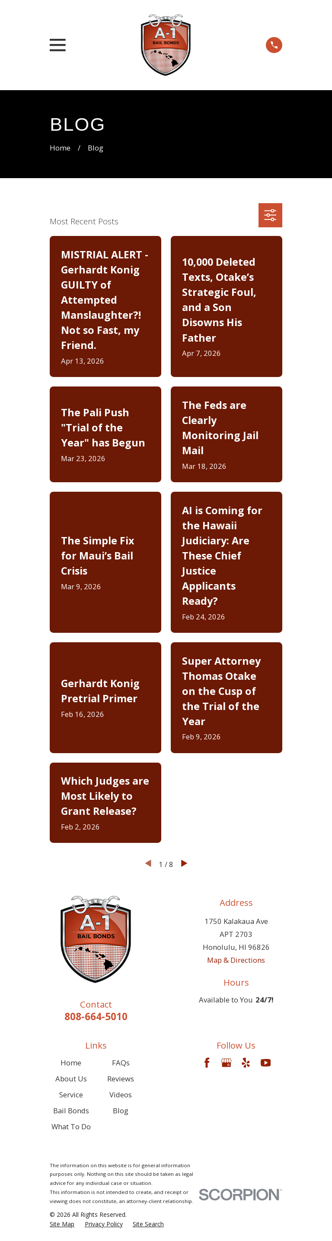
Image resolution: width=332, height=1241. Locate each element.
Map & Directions (236, 960)
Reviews (120, 1079)
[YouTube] (266, 1063)
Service (71, 1095)
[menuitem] (62, 1224)
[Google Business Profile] (226, 1063)
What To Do (71, 1126)
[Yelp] (246, 1063)
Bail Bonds (71, 1110)
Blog (120, 1110)
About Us (71, 1079)
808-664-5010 (96, 1016)
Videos (120, 1095)
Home (71, 1063)
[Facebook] (207, 1063)
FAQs (121, 1063)
